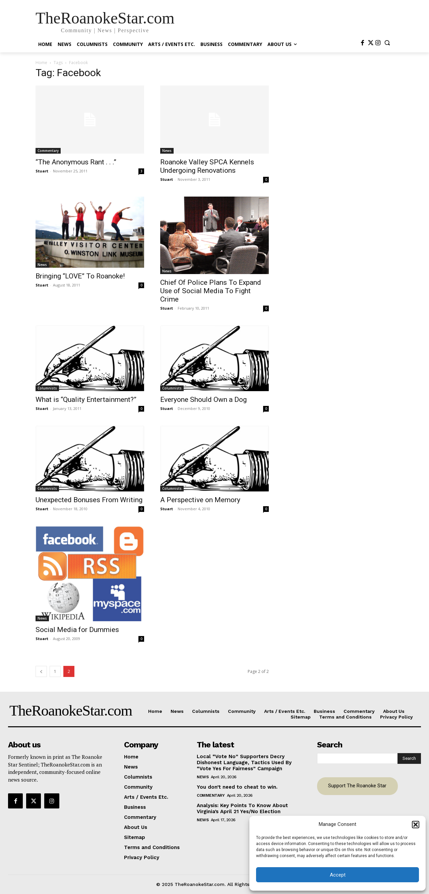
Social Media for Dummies (77, 630)
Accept (338, 875)
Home (41, 62)
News (167, 150)
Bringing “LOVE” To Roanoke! (80, 276)
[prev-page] (41, 671)
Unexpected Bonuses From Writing (89, 500)
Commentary (48, 150)
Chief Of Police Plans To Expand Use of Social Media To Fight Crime (210, 290)
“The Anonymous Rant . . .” (76, 162)
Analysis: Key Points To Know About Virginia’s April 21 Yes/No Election (242, 808)
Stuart (42, 170)
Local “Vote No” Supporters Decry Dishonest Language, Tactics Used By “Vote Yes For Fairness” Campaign (244, 762)
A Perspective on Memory (200, 500)
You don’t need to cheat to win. (237, 787)
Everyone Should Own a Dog (203, 400)
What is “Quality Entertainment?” (86, 400)
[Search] (409, 758)
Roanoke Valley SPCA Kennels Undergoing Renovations (207, 166)
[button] (415, 824)
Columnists (47, 388)
